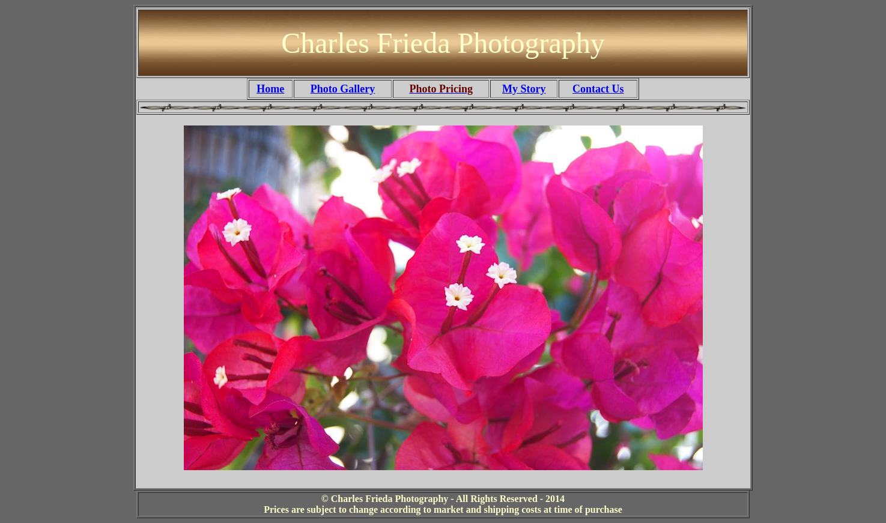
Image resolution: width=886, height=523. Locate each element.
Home (270, 89)
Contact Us (598, 89)
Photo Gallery (343, 89)
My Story (523, 89)
